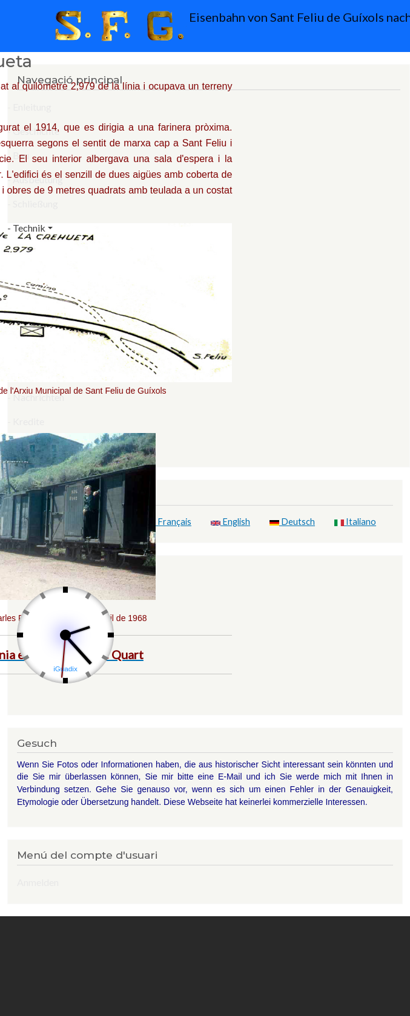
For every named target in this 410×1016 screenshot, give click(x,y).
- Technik (26, 227)
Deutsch (292, 521)
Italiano (355, 521)
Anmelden (38, 882)
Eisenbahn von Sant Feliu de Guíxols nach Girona (209, 26)
